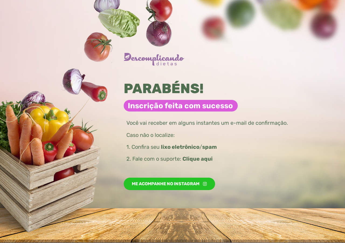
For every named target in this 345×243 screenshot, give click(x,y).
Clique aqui (197, 159)
